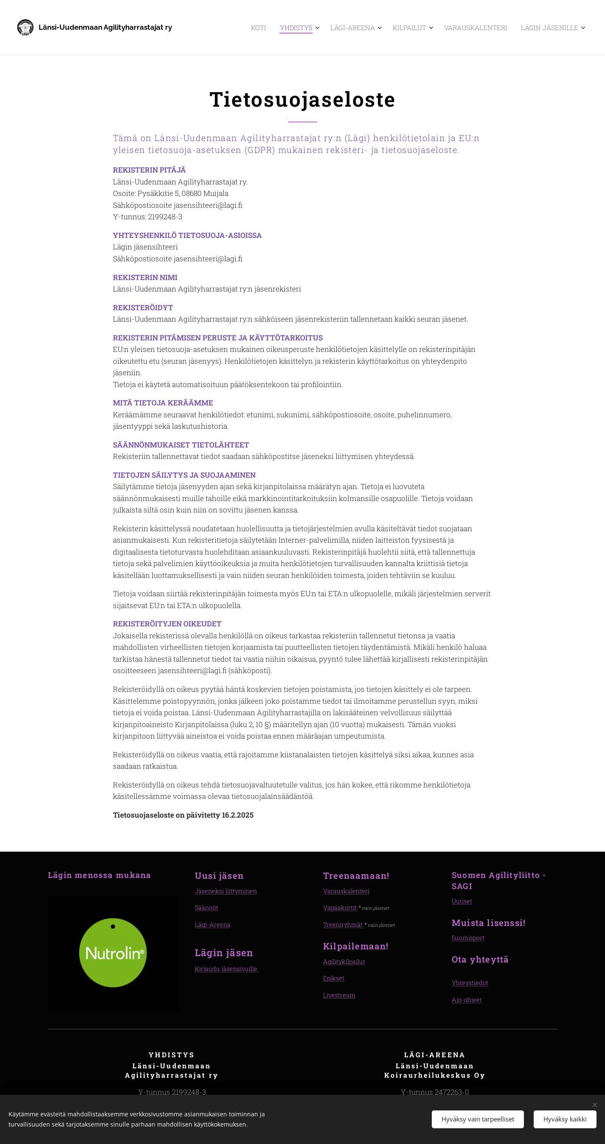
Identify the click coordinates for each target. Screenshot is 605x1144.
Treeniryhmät (343, 924)
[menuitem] (287, 27)
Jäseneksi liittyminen (226, 891)
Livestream (339, 995)
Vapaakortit (340, 907)
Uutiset (462, 901)
